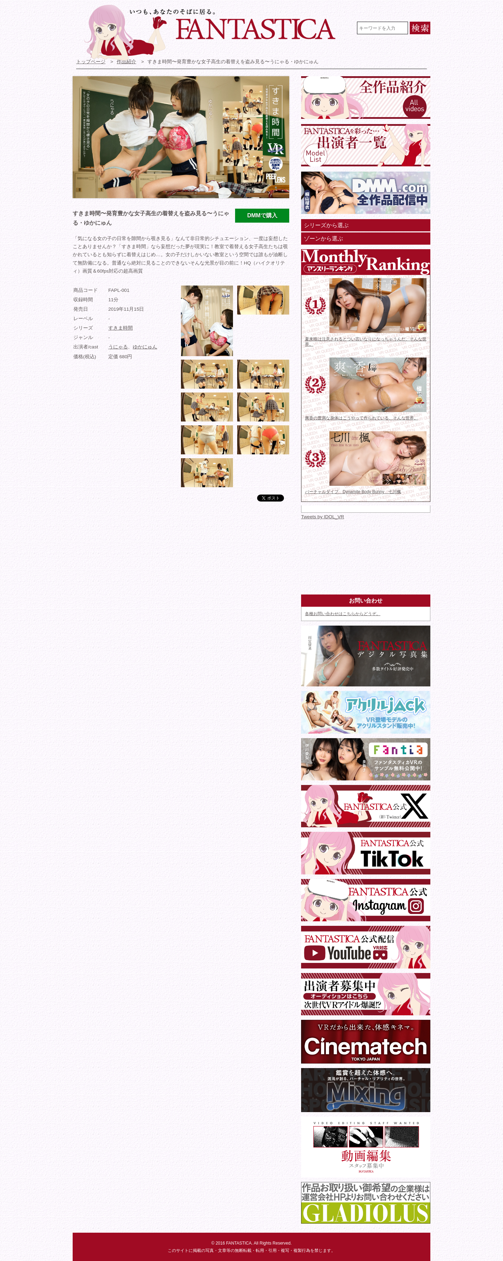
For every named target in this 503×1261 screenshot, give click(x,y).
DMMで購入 (262, 215)
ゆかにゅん (145, 347)
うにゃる (118, 347)
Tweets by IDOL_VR (322, 516)
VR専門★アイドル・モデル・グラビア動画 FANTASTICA (214, 32)
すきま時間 (120, 328)
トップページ (90, 61)
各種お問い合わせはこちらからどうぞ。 (342, 613)
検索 (420, 28)
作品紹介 (126, 61)
